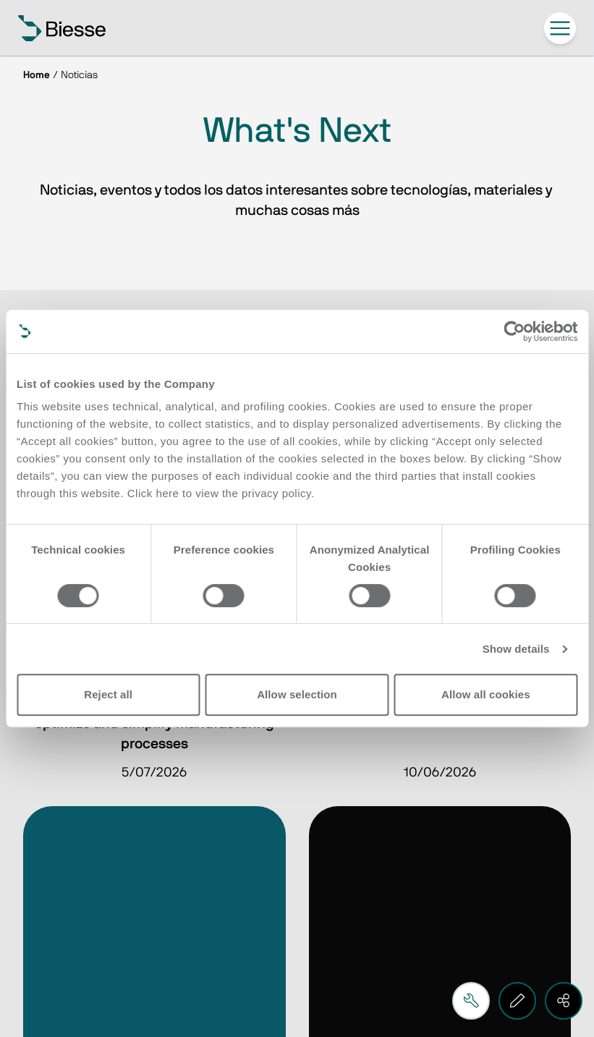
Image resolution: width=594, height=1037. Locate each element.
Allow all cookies (485, 694)
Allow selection (297, 694)
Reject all (108, 694)
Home (36, 75)
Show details (516, 649)
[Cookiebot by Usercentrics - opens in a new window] (514, 331)
